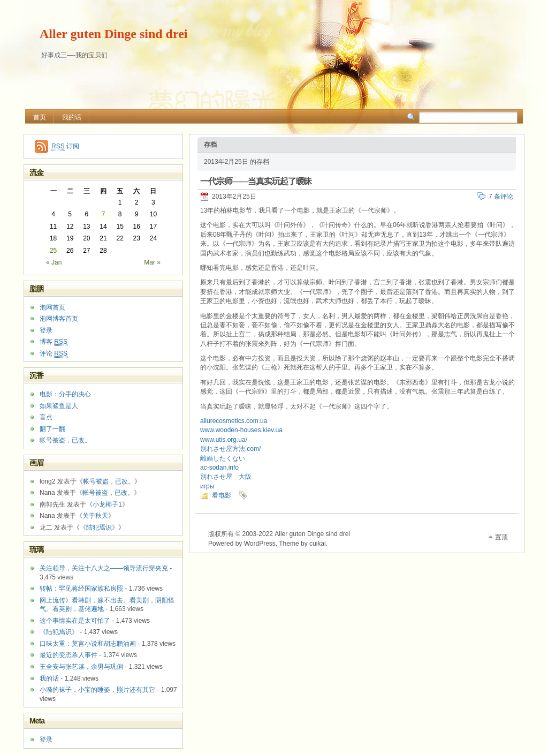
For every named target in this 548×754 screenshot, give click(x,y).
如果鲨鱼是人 (59, 406)
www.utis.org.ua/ (223, 439)
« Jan (54, 262)
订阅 (65, 146)
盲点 (46, 417)
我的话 (71, 117)
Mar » (152, 262)
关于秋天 (95, 515)
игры (207, 486)
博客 (53, 342)
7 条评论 (501, 196)
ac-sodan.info (219, 467)
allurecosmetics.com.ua (233, 421)
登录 (46, 330)
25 (53, 250)
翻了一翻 (52, 429)
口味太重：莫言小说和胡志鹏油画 (88, 643)
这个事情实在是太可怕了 (75, 620)
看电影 (221, 495)
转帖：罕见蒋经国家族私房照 (81, 588)
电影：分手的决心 (65, 394)
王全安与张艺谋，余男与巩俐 (81, 666)
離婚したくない (222, 458)
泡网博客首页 (59, 318)
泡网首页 (52, 307)
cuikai (317, 543)
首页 (39, 117)
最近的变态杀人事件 (68, 655)
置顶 (501, 537)
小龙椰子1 (107, 504)
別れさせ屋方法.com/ (230, 449)
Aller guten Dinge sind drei (113, 34)
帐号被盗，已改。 (65, 440)
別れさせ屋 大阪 (226, 476)
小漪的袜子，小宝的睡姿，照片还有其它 (97, 689)
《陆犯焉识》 (99, 527)
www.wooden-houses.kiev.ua (241, 430)
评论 (53, 354)
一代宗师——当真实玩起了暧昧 (255, 181)
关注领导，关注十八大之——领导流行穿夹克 (104, 568)
